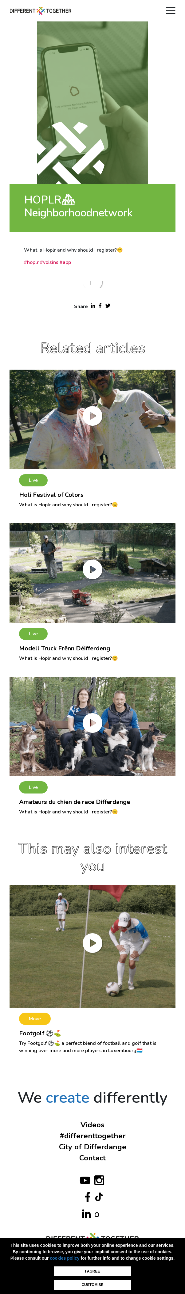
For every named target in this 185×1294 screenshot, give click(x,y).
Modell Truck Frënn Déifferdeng (64, 648)
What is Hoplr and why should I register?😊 (68, 504)
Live (33, 480)
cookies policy (64, 1258)
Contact (92, 1158)
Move (35, 1018)
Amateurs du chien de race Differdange (74, 802)
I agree (92, 1271)
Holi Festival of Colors (51, 495)
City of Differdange (92, 1147)
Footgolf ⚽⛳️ (40, 1033)
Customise (92, 1285)
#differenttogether (93, 1136)
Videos (92, 1125)
